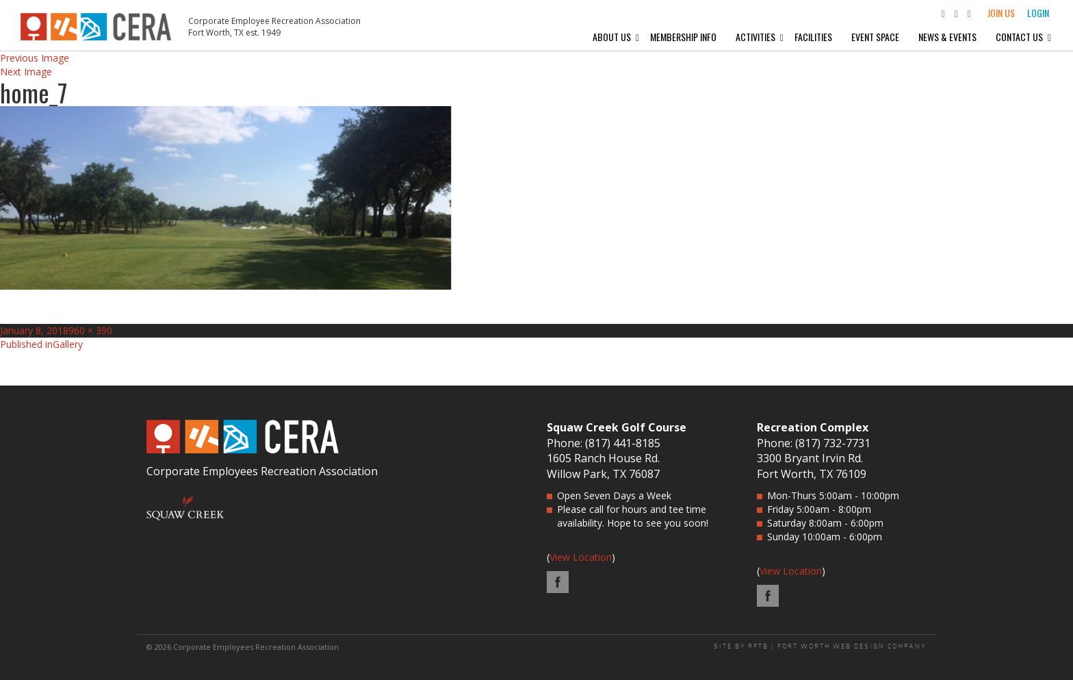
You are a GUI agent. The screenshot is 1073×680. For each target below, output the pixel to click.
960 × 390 (90, 330)
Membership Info (683, 36)
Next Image (26, 71)
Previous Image (34, 57)
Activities (755, 36)
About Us (612, 36)
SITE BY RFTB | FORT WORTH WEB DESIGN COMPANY (820, 646)
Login (1038, 12)
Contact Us (1019, 36)
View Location (581, 557)
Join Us (1001, 12)
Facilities (813, 36)
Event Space (875, 36)
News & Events (947, 36)
